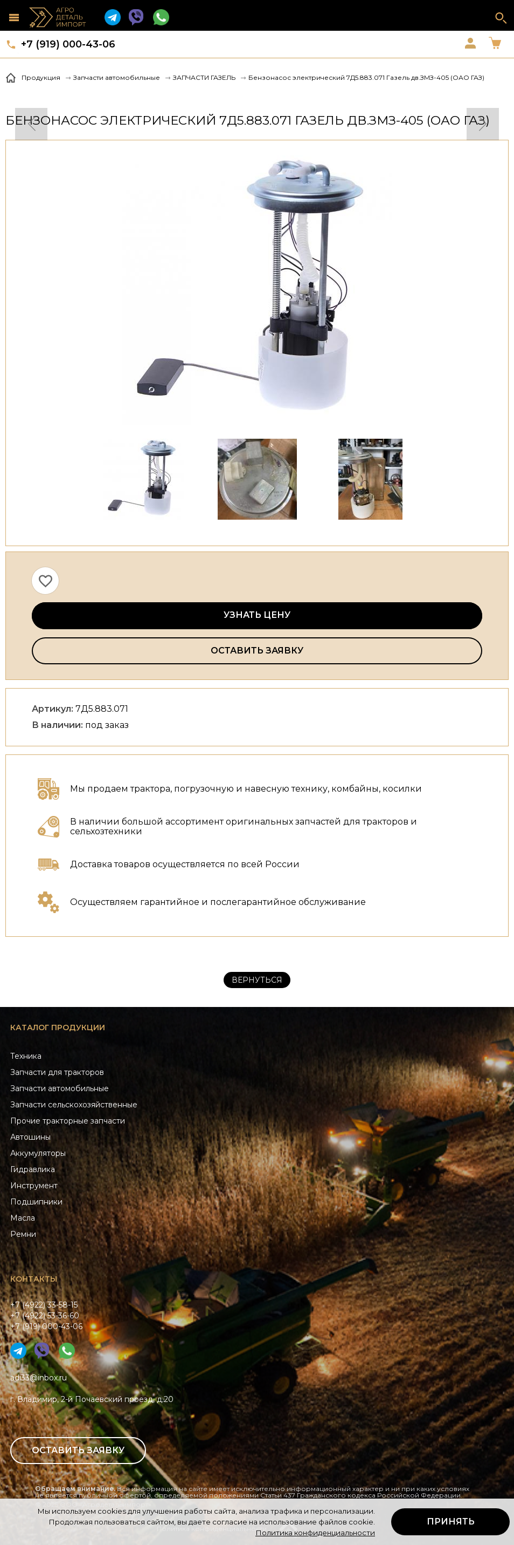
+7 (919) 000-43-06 (68, 44)
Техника (25, 1056)
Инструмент (34, 1185)
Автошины (30, 1137)
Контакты (33, 1279)
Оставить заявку (257, 650)
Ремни (23, 1234)
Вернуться (257, 980)
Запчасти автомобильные (59, 1088)
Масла (22, 1218)
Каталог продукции (57, 1027)
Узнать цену (257, 615)
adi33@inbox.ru (38, 1378)
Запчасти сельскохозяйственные (73, 1105)
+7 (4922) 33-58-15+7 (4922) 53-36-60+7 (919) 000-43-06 (46, 1315)
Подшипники (36, 1202)
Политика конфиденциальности (315, 1532)
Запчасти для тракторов (57, 1072)
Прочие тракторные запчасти (67, 1121)
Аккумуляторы (38, 1153)
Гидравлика (32, 1169)
